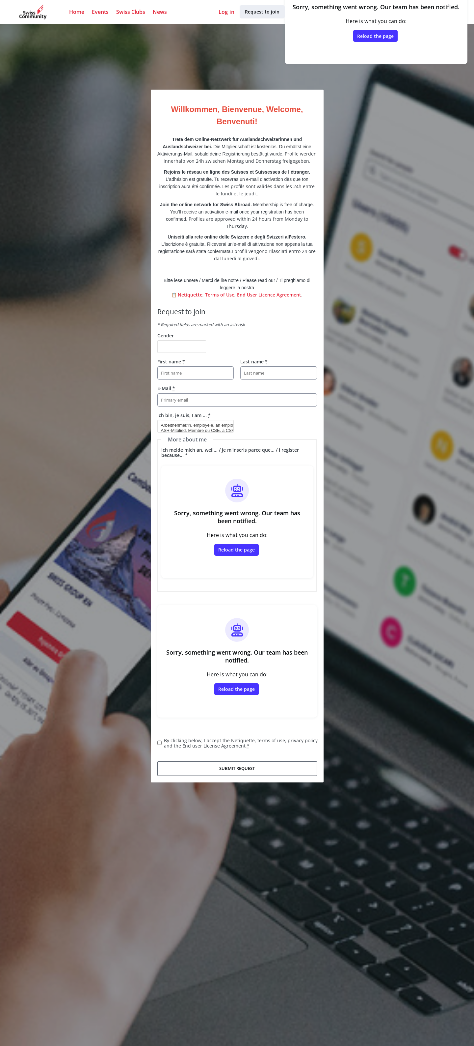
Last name (254, 361)
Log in (226, 11)
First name (171, 361)
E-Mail (166, 388)
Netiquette (190, 295)
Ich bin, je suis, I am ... (184, 415)
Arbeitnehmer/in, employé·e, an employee (192, 425)
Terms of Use (219, 295)
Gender (165, 335)
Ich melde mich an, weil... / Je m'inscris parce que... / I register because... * (230, 452)
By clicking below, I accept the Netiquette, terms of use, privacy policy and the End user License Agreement (241, 743)
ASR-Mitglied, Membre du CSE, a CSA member (192, 430)
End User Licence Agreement (269, 295)
